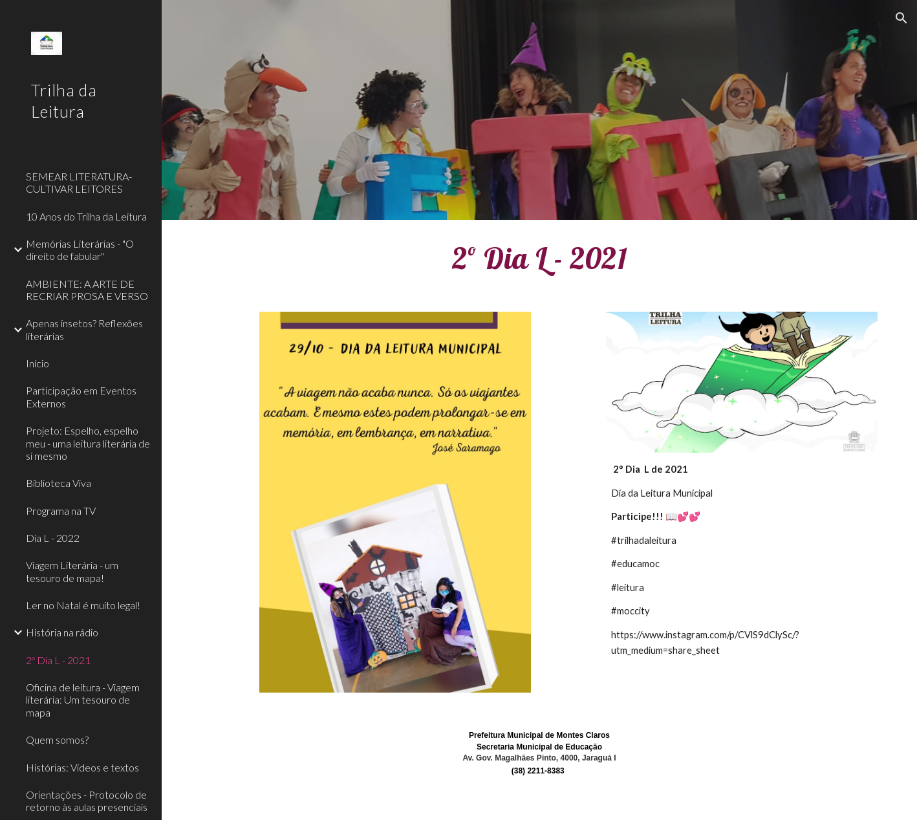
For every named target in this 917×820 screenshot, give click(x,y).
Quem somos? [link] (57, 739)
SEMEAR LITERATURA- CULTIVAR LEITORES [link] (79, 182)
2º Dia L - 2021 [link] (58, 660)
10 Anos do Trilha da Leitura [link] (86, 216)
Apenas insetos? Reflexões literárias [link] (84, 329)
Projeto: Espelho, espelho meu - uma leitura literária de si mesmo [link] (88, 443)
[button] (901, 18)
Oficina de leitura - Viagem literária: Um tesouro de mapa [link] (83, 699)
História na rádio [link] (62, 632)
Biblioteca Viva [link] (58, 483)
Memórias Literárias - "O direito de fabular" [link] (80, 249)
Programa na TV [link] (61, 510)
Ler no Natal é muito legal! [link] (83, 605)
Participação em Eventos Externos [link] (81, 396)
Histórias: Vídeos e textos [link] (82, 767)
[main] (539, 258)
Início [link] (37, 363)
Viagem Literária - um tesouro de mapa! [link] (72, 571)
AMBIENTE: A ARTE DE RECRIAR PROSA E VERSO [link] (87, 289)
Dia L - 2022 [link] (53, 538)
